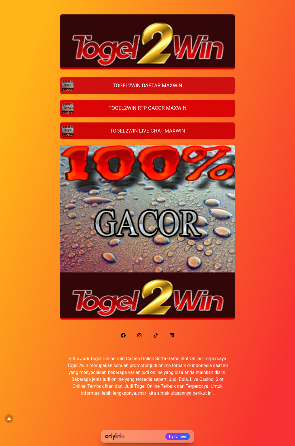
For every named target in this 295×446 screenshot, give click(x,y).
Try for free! (178, 436)
